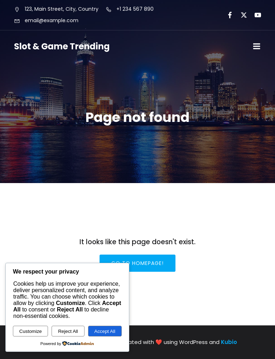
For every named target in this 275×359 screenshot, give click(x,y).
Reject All (68, 331)
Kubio (229, 342)
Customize (30, 331)
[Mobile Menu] (256, 46)
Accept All (104, 331)
